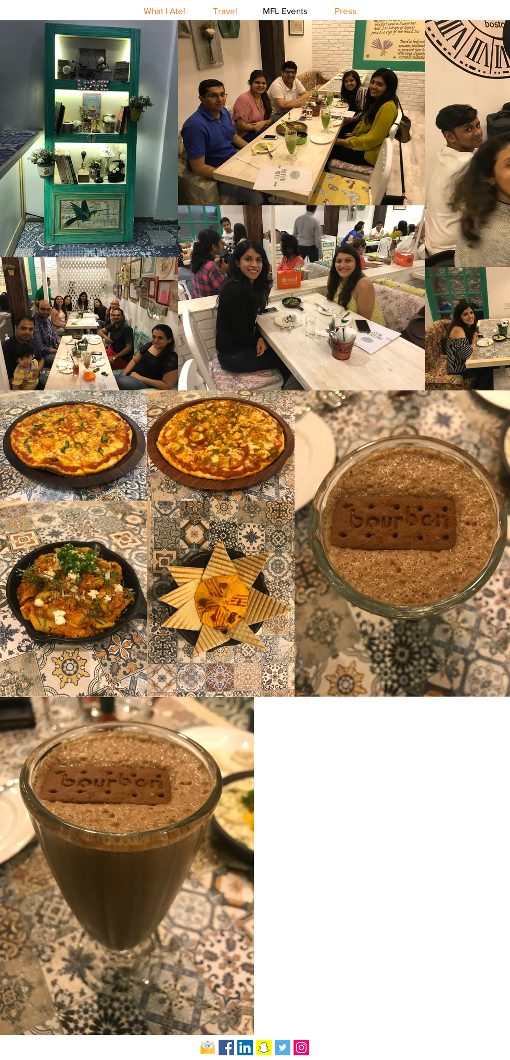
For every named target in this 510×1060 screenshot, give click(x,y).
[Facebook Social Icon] (226, 1047)
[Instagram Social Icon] (301, 1047)
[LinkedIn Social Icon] (245, 1047)
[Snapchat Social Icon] (264, 1047)
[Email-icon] (207, 1047)
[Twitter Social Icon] (282, 1047)
